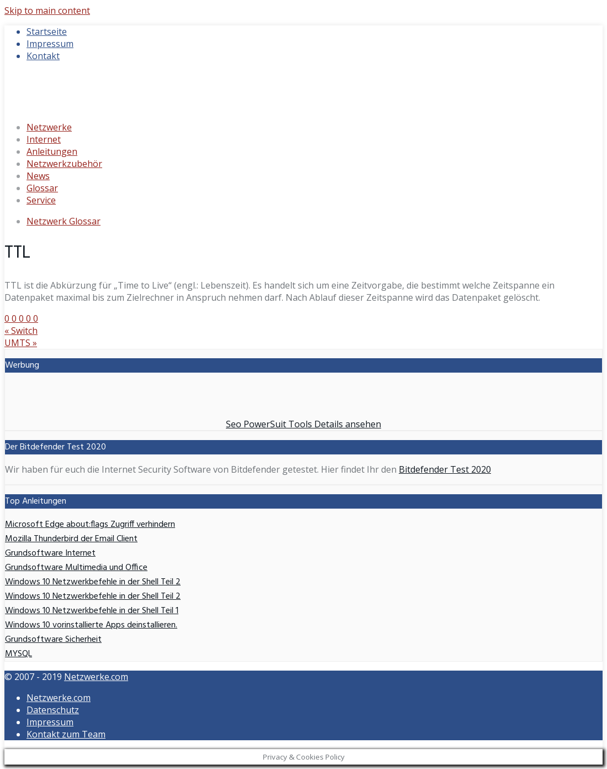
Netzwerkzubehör (64, 164)
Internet (44, 139)
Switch (21, 331)
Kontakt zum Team (66, 734)
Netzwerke (49, 127)
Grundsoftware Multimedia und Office (76, 568)
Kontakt (43, 56)
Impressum (50, 44)
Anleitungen (52, 151)
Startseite (47, 31)
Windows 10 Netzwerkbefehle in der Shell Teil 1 (91, 611)
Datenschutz (53, 710)
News (38, 176)
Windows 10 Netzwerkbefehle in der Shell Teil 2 (93, 582)
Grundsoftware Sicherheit (53, 639)
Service (41, 200)
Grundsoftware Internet (50, 553)
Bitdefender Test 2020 (445, 469)
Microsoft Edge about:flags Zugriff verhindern (90, 524)
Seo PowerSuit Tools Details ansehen (303, 424)
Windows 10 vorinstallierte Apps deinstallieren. (91, 625)
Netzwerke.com (96, 677)
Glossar (42, 188)
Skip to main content (47, 10)
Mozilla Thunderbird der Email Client (71, 539)
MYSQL (18, 654)
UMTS (20, 343)
